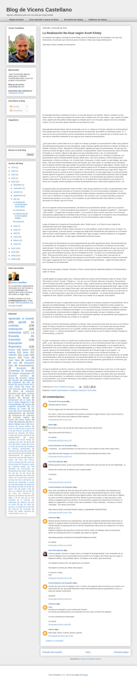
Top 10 (19, 473)
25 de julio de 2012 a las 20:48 (60, 545)
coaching (29, 360)
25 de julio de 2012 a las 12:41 (60, 420)
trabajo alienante (24, 511)
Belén (51, 425)
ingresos (12, 495)
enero (16, 244)
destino (28, 480)
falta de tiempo (25, 487)
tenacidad (27, 509)
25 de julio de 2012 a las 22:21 (60, 599)
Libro (28, 382)
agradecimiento (14, 437)
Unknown (52, 518)
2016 (13, 167)
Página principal (16, 20)
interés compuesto (21, 373)
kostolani (21, 495)
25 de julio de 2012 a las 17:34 (60, 513)
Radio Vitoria (26, 471)
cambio (29, 475)
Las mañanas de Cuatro (21, 407)
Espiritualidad (62, 390)
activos (11, 384)
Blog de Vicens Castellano (39, 10)
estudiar (14, 487)
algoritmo (12, 475)
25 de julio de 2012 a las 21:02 (60, 578)
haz (27, 491)
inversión (15, 380)
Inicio (88, 652)
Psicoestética (13, 471)
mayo (16, 230)
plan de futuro (25, 504)
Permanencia (18, 222)
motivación (16, 329)
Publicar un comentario (54, 641)
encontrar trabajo (26, 378)
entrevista (15, 332)
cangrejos (12, 442)
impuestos (26, 493)
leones (25, 349)
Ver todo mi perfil (15, 306)
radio (32, 507)
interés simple (20, 444)
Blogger (85, 675)
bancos (11, 378)
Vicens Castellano (19, 282)
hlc (33, 491)
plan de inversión (15, 453)
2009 (13, 256)
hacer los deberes (15, 491)
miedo (11, 422)
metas (29, 451)
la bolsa (27, 400)
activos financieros (24, 435)
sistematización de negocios (20, 455)
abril (15, 233)
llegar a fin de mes (16, 498)
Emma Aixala (13, 464)
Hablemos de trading (98, 20)
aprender (30, 413)
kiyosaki (26, 398)
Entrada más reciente (52, 652)
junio (16, 226)
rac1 (15, 363)
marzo (16, 237)
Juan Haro (14, 360)
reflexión (13, 355)
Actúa (21, 460)
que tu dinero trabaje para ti (21, 423)
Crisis (26, 357)
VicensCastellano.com (24, 303)
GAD (10, 431)
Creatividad (14, 370)
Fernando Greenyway (57, 401)
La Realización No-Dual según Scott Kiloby (20, 204)
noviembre (18, 188)
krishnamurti (13, 400)
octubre (17, 192)
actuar (28, 473)
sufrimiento (16, 382)
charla (27, 387)
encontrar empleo (21, 417)
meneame (12, 451)
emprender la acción (26, 482)
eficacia (11, 482)
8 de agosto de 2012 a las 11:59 (61, 636)
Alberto (52, 629)
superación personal (16, 458)
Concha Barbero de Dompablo (61, 446)
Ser (10, 473)
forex (10, 444)
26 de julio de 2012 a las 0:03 (60, 625)
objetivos (23, 502)
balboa (20, 475)
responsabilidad (15, 404)
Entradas (15, 106)
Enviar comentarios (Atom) (91, 659)
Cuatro (26, 355)
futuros (12, 349)
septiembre (18, 195)
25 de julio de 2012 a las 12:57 (60, 441)
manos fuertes (24, 420)
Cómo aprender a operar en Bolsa (44, 20)
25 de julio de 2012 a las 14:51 (60, 482)
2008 (13, 259)
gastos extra (26, 489)
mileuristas (12, 502)
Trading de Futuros (16, 93)
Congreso (27, 429)
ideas (14, 493)
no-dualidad (72, 390)
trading (12, 352)
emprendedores (26, 365)
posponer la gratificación (18, 507)
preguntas (21, 422)
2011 (13, 248)
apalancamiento (15, 413)
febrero (17, 240)
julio (15, 199)
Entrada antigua (121, 652)
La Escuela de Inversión (21, 336)
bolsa (25, 352)
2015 (13, 171)
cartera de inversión (16, 478)
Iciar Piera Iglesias (56, 462)
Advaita (53, 390)
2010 (13, 252)
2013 (13, 178)
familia (29, 442)
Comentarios (16, 111)
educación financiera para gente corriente (21, 392)
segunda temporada (17, 406)
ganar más (13, 489)
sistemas (15, 509)
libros (30, 495)
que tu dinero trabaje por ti (20, 402)
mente (21, 451)
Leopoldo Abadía (19, 467)
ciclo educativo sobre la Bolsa (21, 389)
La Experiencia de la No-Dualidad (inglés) (20, 216)
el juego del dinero (21, 395)
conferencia (16, 415)
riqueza (28, 404)
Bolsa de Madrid (15, 429)
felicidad (12, 398)
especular (30, 484)
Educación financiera (15, 344)
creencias (30, 415)
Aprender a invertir (21, 318)
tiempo (11, 511)
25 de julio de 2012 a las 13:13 (60, 457)
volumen (12, 513)
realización (82, 390)
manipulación (28, 380)
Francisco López (28, 464)
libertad (21, 446)
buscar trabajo (25, 440)
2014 (13, 175)
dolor (21, 442)
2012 (13, 182)
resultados (28, 453)
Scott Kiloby (91, 390)
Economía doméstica (19, 376)
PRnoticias (21, 513)
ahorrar (12, 357)
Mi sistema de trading (73, 20)
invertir (11, 420)
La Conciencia (19, 210)
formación (21, 368)
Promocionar (25, 469)
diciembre (18, 185)
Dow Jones (27, 462)
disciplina (29, 370)
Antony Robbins (25, 426)
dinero (15, 391)
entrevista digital (17, 484)
